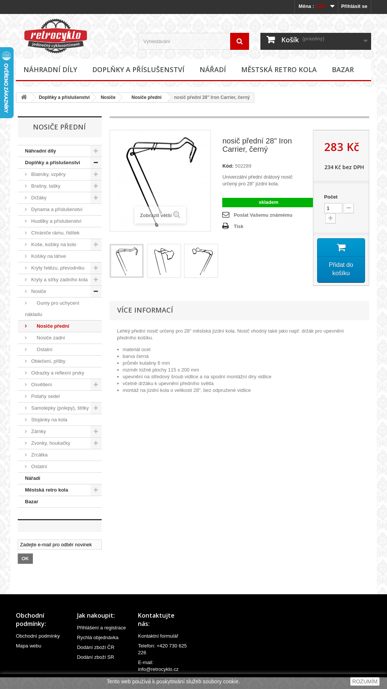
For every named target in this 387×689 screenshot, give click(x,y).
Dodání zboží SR (95, 657)
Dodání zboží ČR (96, 647)
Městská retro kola (279, 69)
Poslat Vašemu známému (263, 215)
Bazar (343, 69)
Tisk (238, 226)
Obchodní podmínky (38, 636)
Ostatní (41, 349)
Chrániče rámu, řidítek (55, 233)
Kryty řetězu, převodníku (57, 268)
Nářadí (213, 69)
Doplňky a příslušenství (138, 69)
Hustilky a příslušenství (56, 221)
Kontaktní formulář (158, 636)
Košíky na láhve (48, 256)
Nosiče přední (144, 97)
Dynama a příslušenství (56, 209)
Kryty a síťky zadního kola (59, 279)
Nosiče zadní (47, 338)
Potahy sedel (45, 396)
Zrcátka (39, 455)
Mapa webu (28, 646)
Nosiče (108, 97)
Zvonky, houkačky (50, 443)
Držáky (38, 197)
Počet (330, 197)
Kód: (228, 166)
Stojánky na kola (48, 419)
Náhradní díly (50, 69)
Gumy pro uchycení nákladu (52, 308)
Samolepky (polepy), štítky (59, 408)
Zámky (38, 431)
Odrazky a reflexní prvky (57, 373)
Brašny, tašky (45, 186)
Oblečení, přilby (47, 361)
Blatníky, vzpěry (47, 174)
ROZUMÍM (365, 681)
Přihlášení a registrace (101, 627)
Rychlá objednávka (98, 637)
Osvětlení (41, 384)
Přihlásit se (354, 6)
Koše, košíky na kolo (53, 244)
